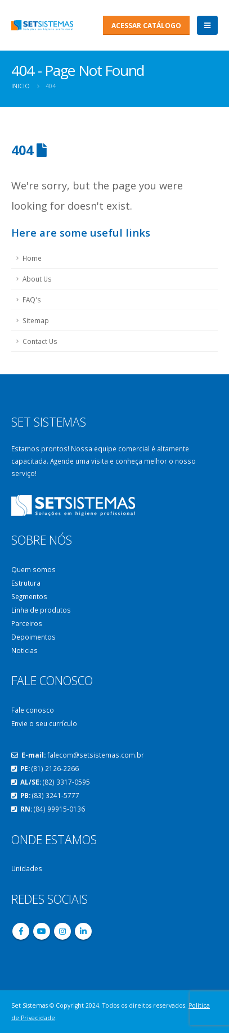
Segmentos (29, 596)
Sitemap (36, 320)
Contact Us (40, 341)
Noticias (24, 650)
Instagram (62, 931)
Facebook (20, 931)
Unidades (26, 868)
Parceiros (26, 623)
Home (32, 257)
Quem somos (33, 569)
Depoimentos (33, 636)
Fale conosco (32, 709)
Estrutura (26, 582)
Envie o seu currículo (44, 723)
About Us (37, 278)
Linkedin (83, 931)
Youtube (41, 931)
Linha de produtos (41, 609)
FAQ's (32, 299)
